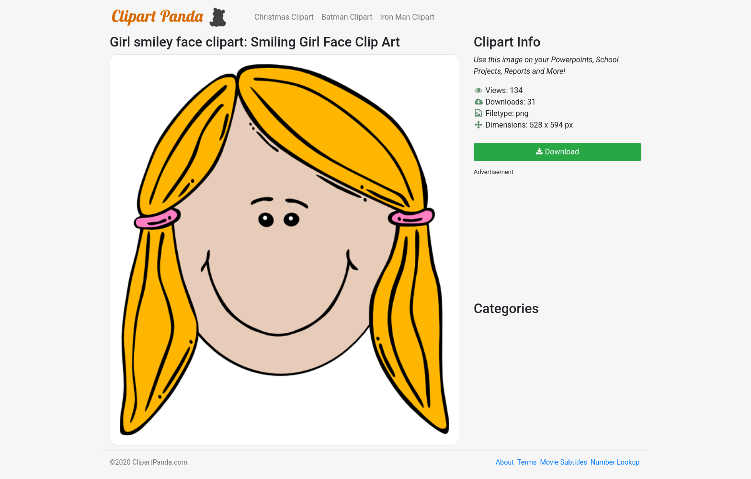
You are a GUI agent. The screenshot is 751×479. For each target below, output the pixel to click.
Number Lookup (615, 462)
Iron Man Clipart (407, 17)
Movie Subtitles (563, 462)
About (505, 462)
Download (557, 151)
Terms (526, 462)
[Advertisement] (545, 237)
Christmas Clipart (284, 17)
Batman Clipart (346, 17)
